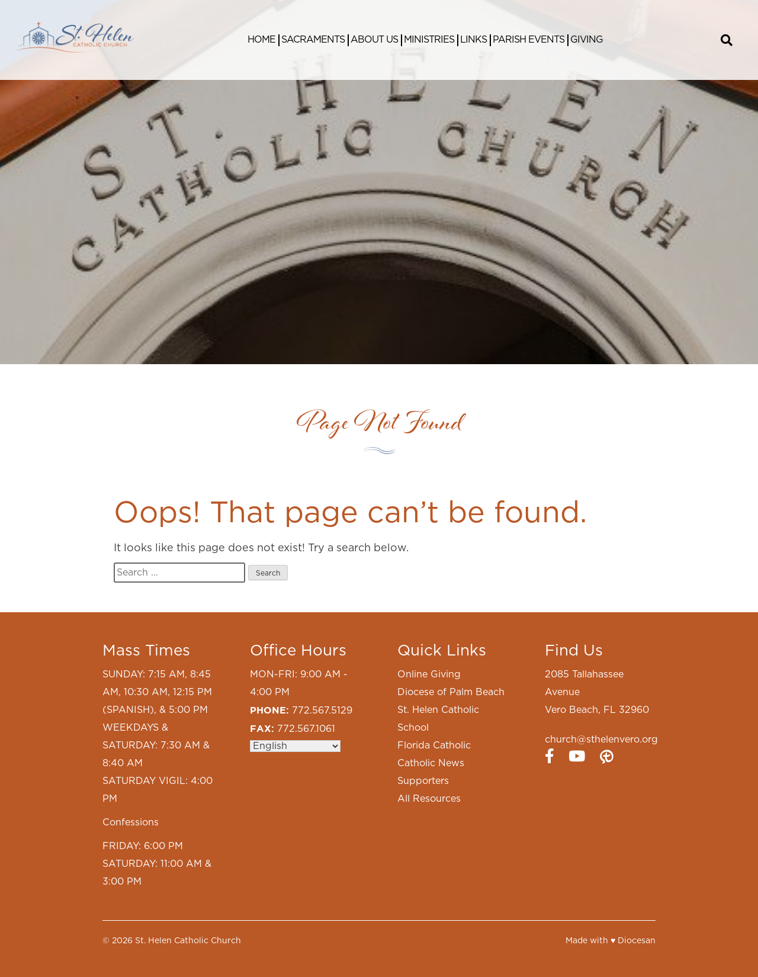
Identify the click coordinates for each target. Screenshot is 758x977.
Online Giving (429, 674)
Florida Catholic (434, 745)
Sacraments (313, 39)
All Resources (429, 799)
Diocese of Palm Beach (451, 692)
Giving (586, 39)
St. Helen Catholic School (438, 718)
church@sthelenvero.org (601, 739)
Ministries (429, 39)
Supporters (423, 781)
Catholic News (430, 763)
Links (473, 39)
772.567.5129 (322, 710)
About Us (374, 39)
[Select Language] (295, 746)
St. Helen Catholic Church (188, 941)
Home (261, 39)
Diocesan (637, 941)
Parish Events (528, 39)
